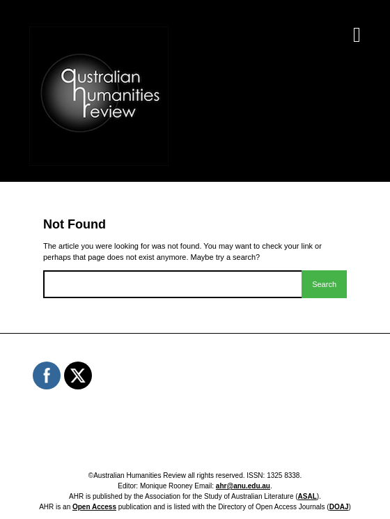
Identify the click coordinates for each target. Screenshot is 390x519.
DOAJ (339, 507)
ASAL (307, 496)
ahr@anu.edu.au (243, 486)
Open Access (94, 507)
